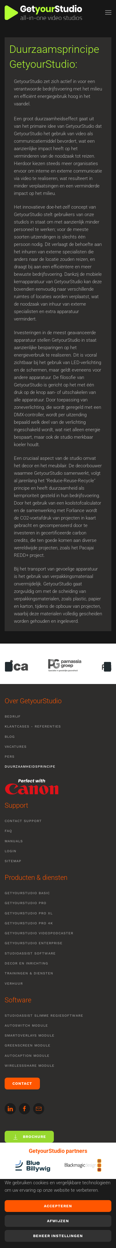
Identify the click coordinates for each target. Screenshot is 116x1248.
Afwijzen (58, 1221)
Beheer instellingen (58, 1236)
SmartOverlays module (29, 1035)
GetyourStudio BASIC (27, 893)
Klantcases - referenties (33, 726)
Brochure (29, 1137)
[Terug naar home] (43, 12)
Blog (10, 737)
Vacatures (16, 747)
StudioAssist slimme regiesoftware (44, 1016)
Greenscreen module (27, 1045)
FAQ (8, 831)
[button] (108, 12)
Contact (22, 1083)
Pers (10, 757)
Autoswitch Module (26, 1026)
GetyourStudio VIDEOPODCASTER (39, 933)
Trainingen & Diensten (29, 973)
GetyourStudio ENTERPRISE (33, 943)
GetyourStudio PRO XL (29, 913)
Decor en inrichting (26, 963)
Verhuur (14, 984)
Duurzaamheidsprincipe (30, 767)
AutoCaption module (27, 1056)
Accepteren (58, 1206)
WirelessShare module (29, 1066)
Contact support (23, 821)
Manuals (14, 841)
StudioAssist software (30, 953)
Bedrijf (13, 716)
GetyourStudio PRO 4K (29, 923)
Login (10, 851)
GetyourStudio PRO (25, 903)
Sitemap (13, 861)
